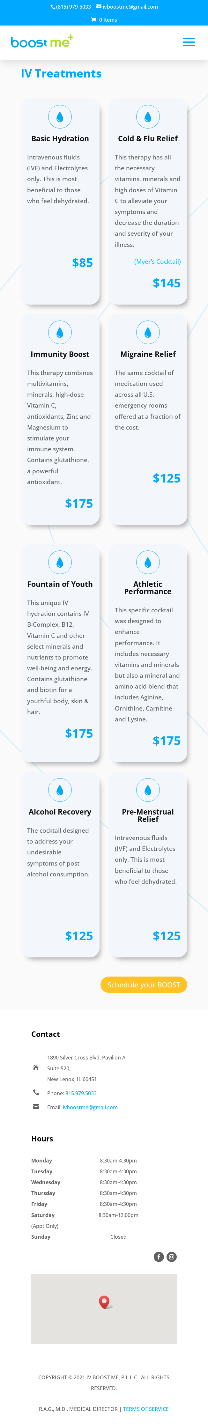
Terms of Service (146, 1409)
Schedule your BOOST (144, 984)
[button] (106, 1302)
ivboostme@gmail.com (90, 1107)
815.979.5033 (81, 1093)
